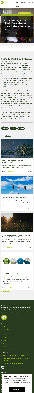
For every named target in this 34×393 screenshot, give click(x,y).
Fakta (4, 338)
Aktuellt (5, 332)
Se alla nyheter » (6, 291)
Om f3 (17, 2)
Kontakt (23, 2)
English (30, 2)
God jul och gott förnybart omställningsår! (15, 355)
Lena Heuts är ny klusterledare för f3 (13, 363)
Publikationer (6, 340)
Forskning (5, 335)
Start (4, 326)
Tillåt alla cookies (17, 389)
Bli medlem (6, 329)
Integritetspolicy (7, 349)
